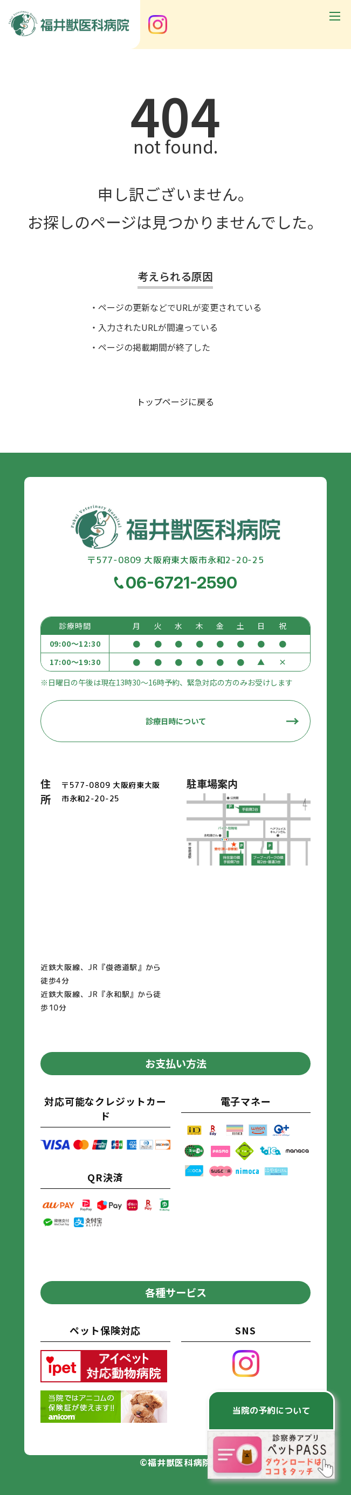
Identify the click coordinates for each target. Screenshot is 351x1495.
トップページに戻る (175, 401)
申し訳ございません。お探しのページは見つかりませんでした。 (175, 208)
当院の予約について (271, 1410)
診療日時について (176, 720)
